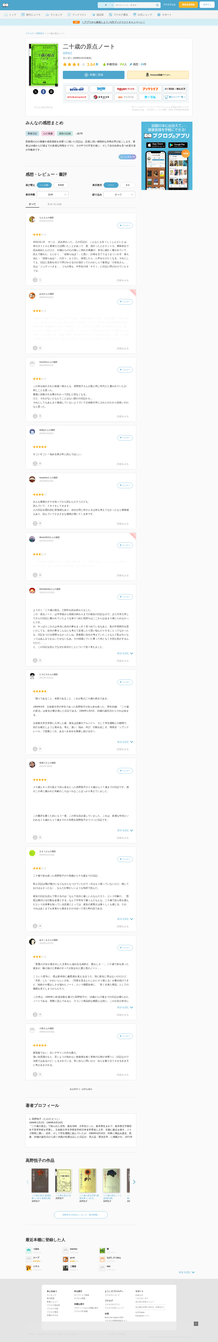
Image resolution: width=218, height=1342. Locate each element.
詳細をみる (123, 280)
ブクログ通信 (52, 1312)
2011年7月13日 (46, 678)
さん (43, 217)
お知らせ (139, 1295)
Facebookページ (142, 1316)
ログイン (207, 4)
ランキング (51, 1295)
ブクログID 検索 (81, 1311)
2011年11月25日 (46, 592)
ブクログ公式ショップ (114, 1308)
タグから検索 (79, 1298)
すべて (32, 204)
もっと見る (128, 157)
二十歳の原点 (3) (63, 1195)
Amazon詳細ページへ (158, 74)
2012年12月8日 (46, 541)
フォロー (125, 225)
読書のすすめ (52, 1315)
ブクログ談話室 (53, 1305)
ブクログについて (112, 1295)
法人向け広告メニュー (144, 1302)
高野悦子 (67, 53)
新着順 (61, 185)
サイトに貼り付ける (43, 107)
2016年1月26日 (46, 433)
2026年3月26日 (46, 297)
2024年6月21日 (46, 365)
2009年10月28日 (46, 1032)
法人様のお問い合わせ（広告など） (150, 1307)
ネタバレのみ (54, 204)
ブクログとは (169, 4)
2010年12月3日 (46, 943)
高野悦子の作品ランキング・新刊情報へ (81, 1215)
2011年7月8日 (45, 766)
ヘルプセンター (142, 1298)
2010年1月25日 (46, 221)
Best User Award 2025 (114, 1317)
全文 (128, 185)
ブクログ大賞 (52, 1309)
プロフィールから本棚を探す (86, 1308)
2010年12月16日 (46, 855)
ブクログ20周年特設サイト (116, 1321)
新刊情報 (50, 1298)
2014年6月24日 (46, 481)
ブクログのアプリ (112, 1304)
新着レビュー (52, 1302)
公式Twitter (140, 1312)
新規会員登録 (188, 4)
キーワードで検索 (81, 1295)
